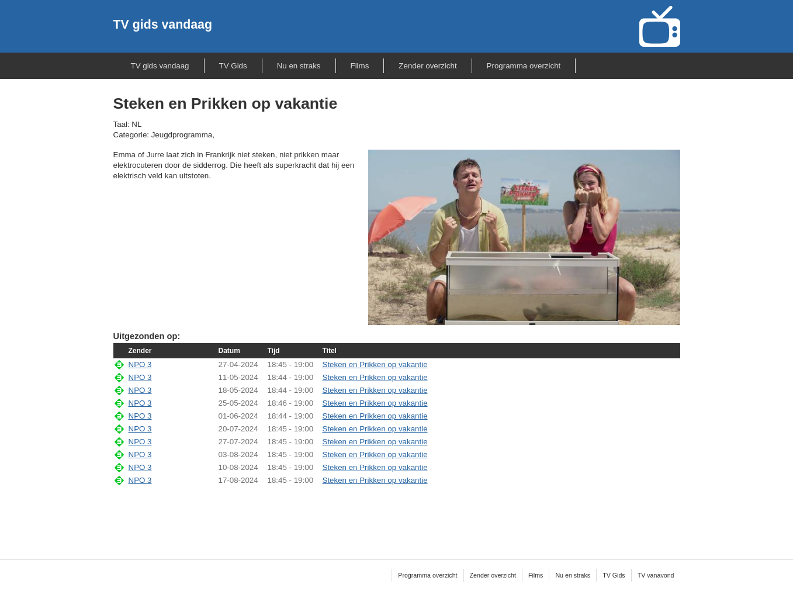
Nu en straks (299, 65)
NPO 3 (140, 364)
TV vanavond (656, 575)
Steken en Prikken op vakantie (375, 364)
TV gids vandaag (162, 25)
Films (360, 65)
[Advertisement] (397, 515)
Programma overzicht (524, 65)
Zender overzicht (427, 65)
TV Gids (233, 65)
